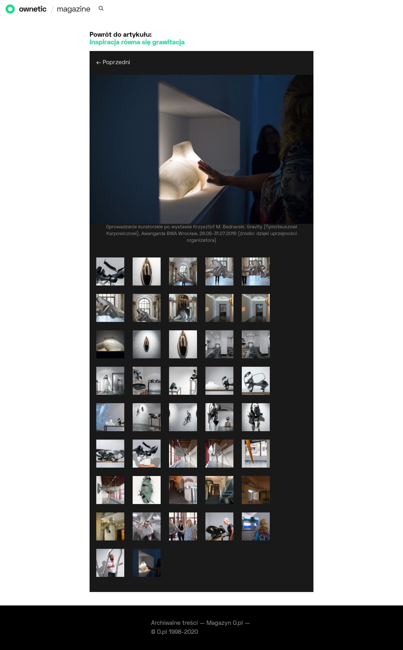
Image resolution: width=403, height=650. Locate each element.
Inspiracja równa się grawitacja (137, 43)
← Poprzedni (113, 62)
